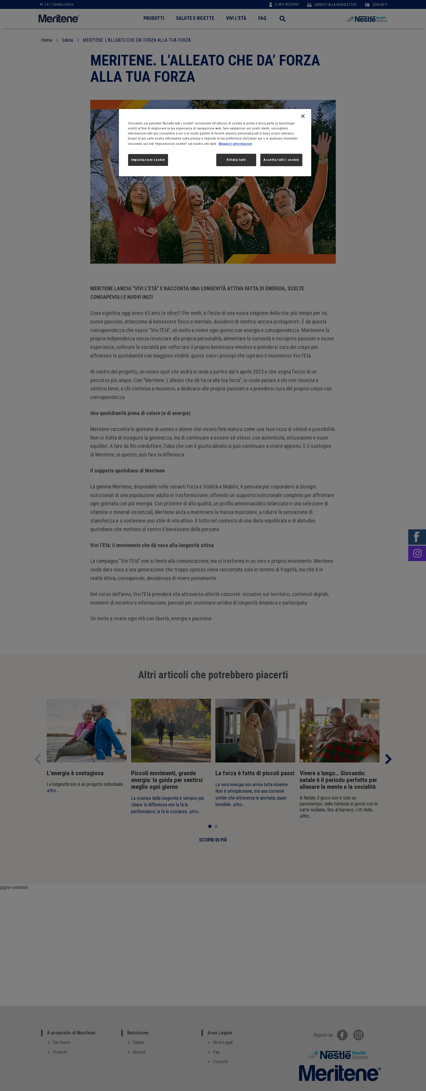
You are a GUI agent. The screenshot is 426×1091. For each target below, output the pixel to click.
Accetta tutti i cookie (281, 160)
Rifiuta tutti (236, 160)
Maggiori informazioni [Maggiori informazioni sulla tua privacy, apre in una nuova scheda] (235, 144)
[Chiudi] (302, 116)
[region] (215, 142)
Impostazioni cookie (148, 160)
